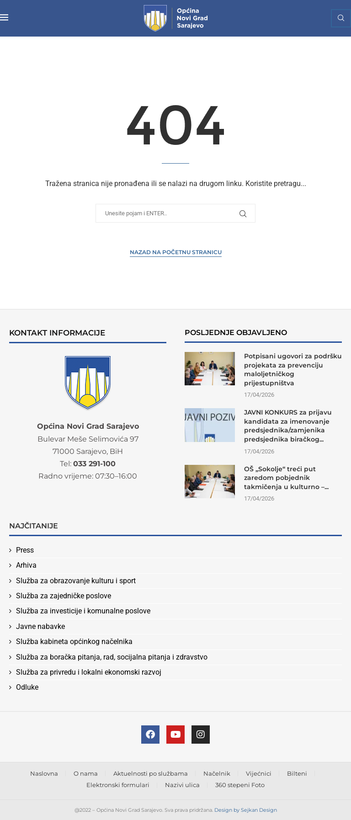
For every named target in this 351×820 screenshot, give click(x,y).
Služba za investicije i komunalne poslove (83, 611)
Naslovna (44, 773)
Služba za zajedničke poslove (63, 595)
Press (25, 550)
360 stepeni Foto (240, 784)
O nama (86, 773)
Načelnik (216, 773)
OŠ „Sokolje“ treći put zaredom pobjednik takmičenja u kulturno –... (286, 478)
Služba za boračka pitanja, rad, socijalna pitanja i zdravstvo (111, 657)
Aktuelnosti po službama (150, 773)
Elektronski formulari (117, 784)
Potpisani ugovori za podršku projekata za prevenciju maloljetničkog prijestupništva (293, 369)
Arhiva (26, 565)
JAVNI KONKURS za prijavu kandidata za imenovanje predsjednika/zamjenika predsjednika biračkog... (288, 425)
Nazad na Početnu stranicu (176, 252)
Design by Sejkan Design (245, 810)
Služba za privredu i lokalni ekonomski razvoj (88, 672)
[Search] (341, 18)
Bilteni (297, 773)
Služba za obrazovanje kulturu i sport (76, 580)
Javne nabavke (40, 626)
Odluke (27, 687)
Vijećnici (258, 773)
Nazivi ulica (182, 784)
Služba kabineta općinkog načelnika (74, 641)
